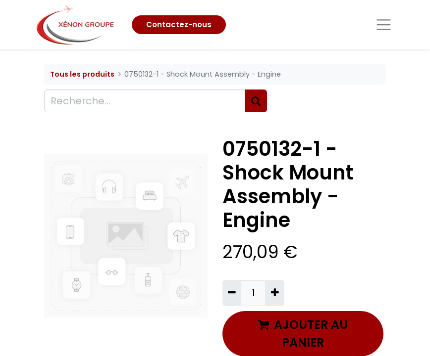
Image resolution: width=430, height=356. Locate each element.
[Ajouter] (274, 293)
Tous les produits (82, 74)
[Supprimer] (231, 293)
